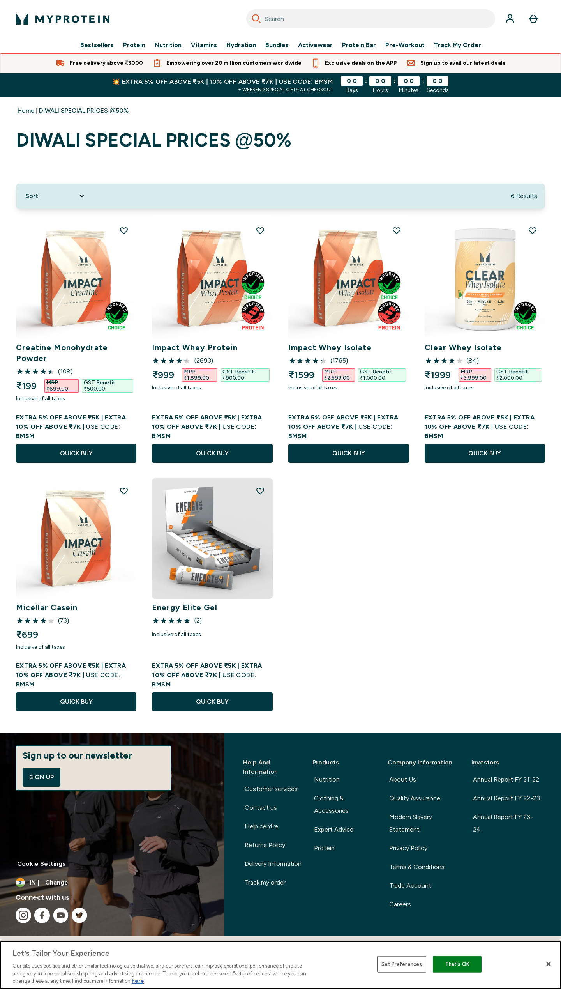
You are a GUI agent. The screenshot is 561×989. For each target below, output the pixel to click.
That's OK (457, 964)
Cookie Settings (41, 863)
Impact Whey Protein (195, 347)
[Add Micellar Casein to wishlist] (124, 490)
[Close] (548, 964)
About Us (402, 779)
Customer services (271, 789)
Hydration (241, 45)
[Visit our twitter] (79, 915)
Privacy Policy (408, 848)
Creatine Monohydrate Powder (62, 353)
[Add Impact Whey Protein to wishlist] (260, 230)
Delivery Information (273, 863)
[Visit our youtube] (61, 915)
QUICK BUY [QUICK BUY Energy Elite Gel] (212, 701)
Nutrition (168, 45)
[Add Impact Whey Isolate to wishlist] (396, 230)
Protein (134, 45)
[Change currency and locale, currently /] (112, 882)
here (138, 981)
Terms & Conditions (417, 866)
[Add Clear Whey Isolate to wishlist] (532, 230)
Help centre (261, 826)
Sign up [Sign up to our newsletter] (41, 777)
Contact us (261, 807)
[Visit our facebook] (42, 915)
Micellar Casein (47, 607)
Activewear (315, 45)
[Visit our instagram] (23, 915)
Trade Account (410, 885)
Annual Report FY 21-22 (506, 779)
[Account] (510, 18)
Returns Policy (265, 845)
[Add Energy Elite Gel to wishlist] (260, 490)
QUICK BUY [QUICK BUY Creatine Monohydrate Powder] (76, 453)
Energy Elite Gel (184, 607)
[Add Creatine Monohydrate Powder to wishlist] (124, 230)
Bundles (277, 45)
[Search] (256, 18)
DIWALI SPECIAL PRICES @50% (84, 110)
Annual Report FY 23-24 (503, 823)
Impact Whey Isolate (330, 347)
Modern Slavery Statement (410, 823)
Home (26, 110)
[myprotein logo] (62, 18)
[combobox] (370, 18)
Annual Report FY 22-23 (506, 798)
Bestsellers (97, 45)
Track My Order (457, 45)
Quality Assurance (414, 798)
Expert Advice (333, 829)
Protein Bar (359, 45)
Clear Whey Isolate (463, 347)
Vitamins (204, 45)
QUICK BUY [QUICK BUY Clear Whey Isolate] (484, 453)
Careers (400, 904)
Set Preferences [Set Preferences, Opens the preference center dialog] (401, 964)
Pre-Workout (405, 45)
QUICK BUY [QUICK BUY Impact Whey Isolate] (348, 453)
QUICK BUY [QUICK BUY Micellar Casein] (76, 701)
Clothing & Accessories (331, 804)
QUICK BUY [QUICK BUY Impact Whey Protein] (212, 453)
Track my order (265, 882)
